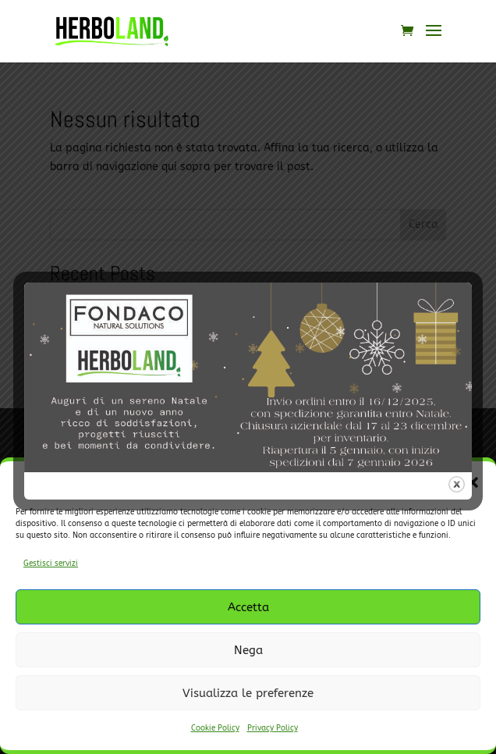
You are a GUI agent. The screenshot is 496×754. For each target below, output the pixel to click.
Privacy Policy (272, 728)
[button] (472, 482)
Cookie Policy (215, 728)
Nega (248, 650)
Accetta (248, 607)
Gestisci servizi (50, 563)
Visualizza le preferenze (248, 693)
